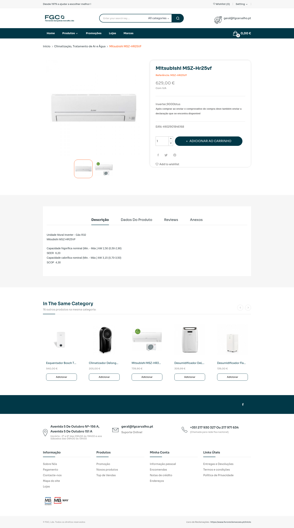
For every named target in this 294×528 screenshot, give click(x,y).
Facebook (243, 404)
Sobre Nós (50, 464)
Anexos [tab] (196, 220)
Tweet (166, 155)
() (221, 4)
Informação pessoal (163, 464)
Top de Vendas (106, 475)
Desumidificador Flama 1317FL (232, 363)
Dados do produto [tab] (136, 220)
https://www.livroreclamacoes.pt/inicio (231, 522)
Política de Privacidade (218, 475)
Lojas (46, 486)
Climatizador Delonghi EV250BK (104, 363)
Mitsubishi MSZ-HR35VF (147, 363)
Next (144, 109)
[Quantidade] (162, 141)
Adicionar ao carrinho (210, 141)
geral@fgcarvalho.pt (237, 18)
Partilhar (159, 155)
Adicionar (61, 377)
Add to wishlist (167, 164)
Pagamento (50, 469)
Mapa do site (51, 481)
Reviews (171, 220)
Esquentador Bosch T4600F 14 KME (61, 363)
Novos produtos (107, 469)
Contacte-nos (52, 475)
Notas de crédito (161, 475)
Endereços (157, 481)
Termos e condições (216, 469)
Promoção (103, 464)
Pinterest (175, 155)
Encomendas (158, 469)
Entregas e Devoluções (218, 464)
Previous (43, 109)
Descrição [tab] (100, 220)
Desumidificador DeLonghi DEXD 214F (189, 363)
